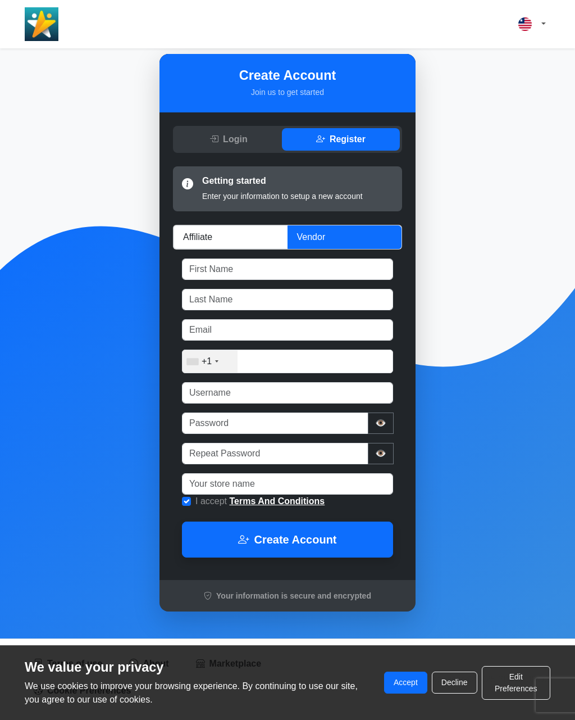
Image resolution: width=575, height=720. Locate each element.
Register (341, 139)
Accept (406, 682)
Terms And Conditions (277, 501)
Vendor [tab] (311, 237)
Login (228, 139)
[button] (532, 24)
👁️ (380, 423)
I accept (260, 501)
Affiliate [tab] (197, 237)
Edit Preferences (516, 682)
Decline (454, 682)
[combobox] (210, 361)
